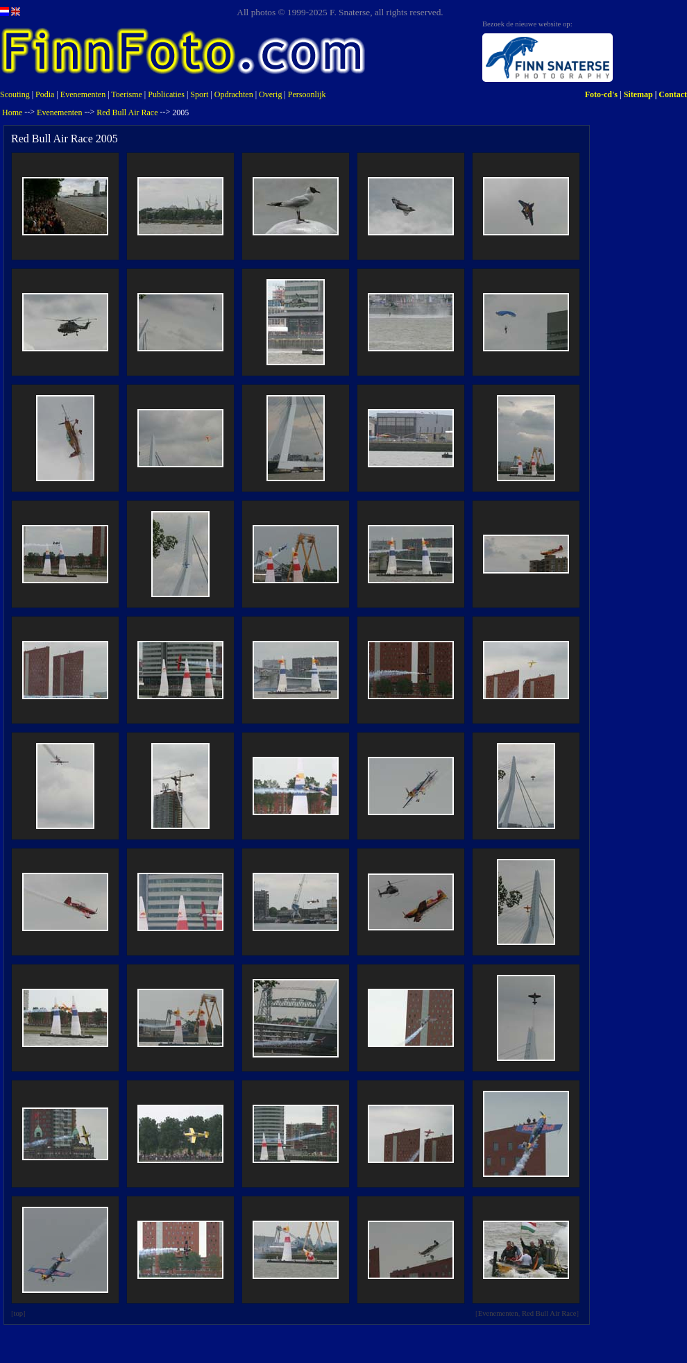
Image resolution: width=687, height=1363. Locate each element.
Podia (44, 94)
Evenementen (82, 94)
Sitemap (638, 94)
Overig (270, 94)
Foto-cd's (601, 94)
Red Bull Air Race (127, 112)
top (19, 1313)
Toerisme (126, 94)
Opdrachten (233, 94)
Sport (199, 94)
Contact (673, 94)
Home (12, 112)
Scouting (15, 94)
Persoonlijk (307, 94)
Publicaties (166, 94)
